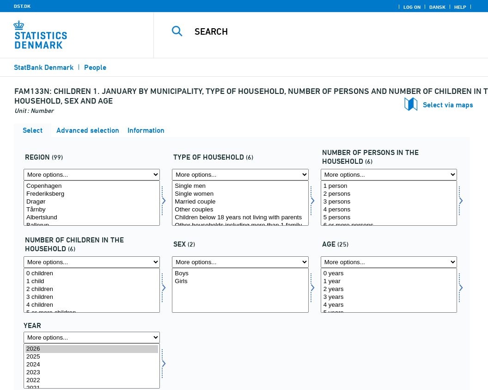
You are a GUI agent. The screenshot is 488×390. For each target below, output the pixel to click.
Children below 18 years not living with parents (240, 218)
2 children (91, 289)
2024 (91, 365)
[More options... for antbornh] (92, 262)
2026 (91, 349)
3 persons (389, 202)
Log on (412, 7)
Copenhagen (91, 186)
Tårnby (91, 210)
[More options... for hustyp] (240, 174)
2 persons (389, 194)
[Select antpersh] (389, 203)
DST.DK (22, 6)
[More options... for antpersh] (389, 174)
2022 (91, 380)
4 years (389, 305)
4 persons (389, 210)
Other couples (240, 210)
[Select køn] (240, 290)
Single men (240, 186)
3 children (91, 297)
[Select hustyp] (240, 203)
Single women (240, 194)
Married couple (240, 202)
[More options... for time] (92, 337)
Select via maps (448, 104)
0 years (389, 274)
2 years (389, 289)
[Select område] (92, 203)
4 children (91, 305)
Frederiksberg (91, 194)
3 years (389, 297)
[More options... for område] (92, 174)
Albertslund (91, 218)
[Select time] (92, 366)
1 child (91, 281)
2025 (91, 357)
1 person (389, 186)
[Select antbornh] (92, 290)
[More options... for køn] (240, 262)
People (95, 67)
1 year (389, 281)
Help (460, 7)
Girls (240, 281)
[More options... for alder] (389, 262)
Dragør (91, 202)
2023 (91, 373)
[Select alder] (389, 290)
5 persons (389, 218)
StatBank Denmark (43, 67)
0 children (91, 274)
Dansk (437, 7)
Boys (240, 274)
